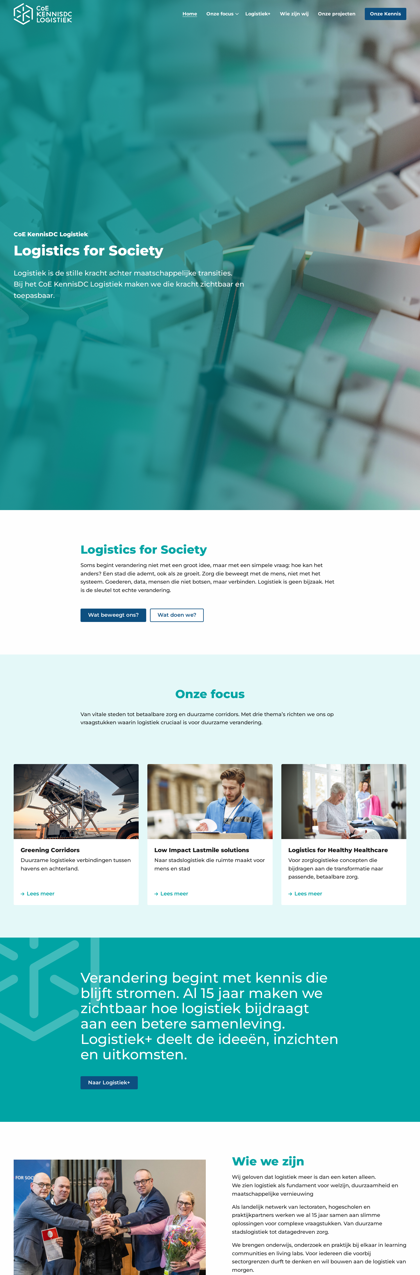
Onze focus (222, 14)
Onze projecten (336, 14)
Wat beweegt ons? (113, 615)
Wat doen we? (177, 615)
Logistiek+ (258, 14)
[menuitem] (190, 14)
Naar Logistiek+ (109, 1082)
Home (190, 14)
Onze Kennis (385, 14)
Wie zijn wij (294, 14)
